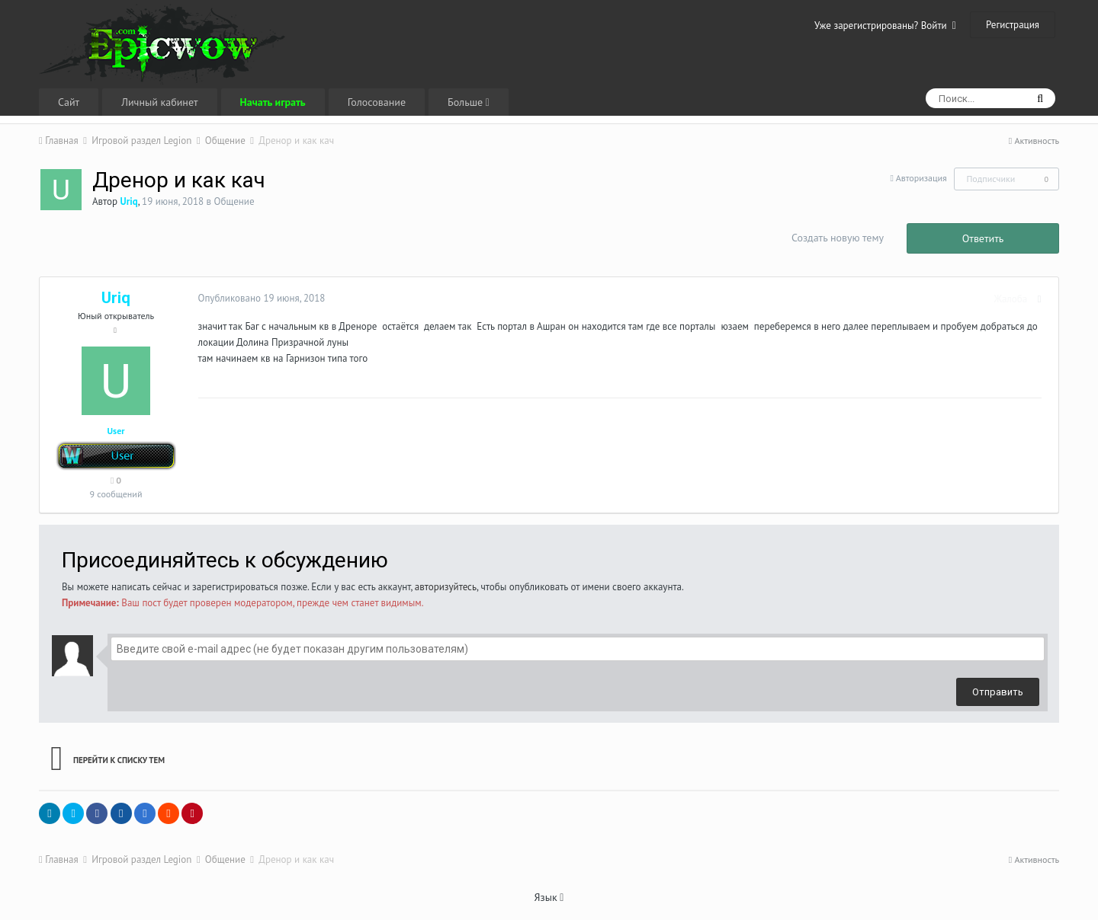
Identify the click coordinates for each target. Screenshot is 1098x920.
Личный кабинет (159, 102)
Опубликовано (255, 298)
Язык (549, 897)
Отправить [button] (997, 692)
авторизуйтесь (446, 586)
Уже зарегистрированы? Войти (885, 25)
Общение (234, 201)
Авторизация (921, 178)
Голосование (377, 102)
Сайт (68, 102)
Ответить (983, 238)
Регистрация (1012, 24)
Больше (469, 102)
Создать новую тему (837, 237)
